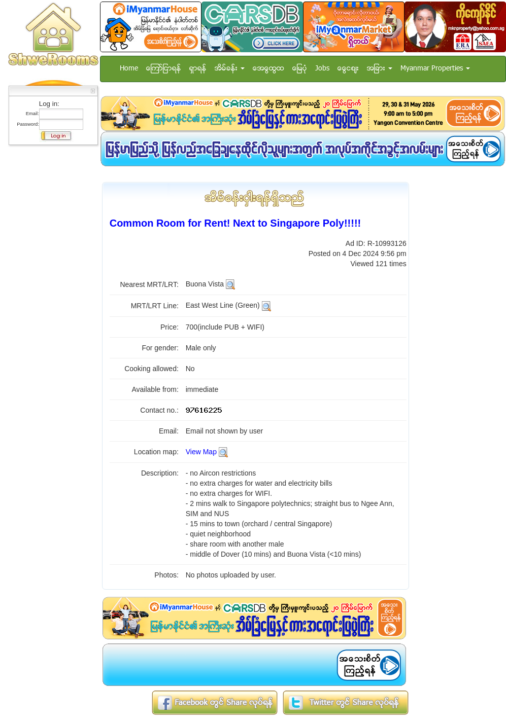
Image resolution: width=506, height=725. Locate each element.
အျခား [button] (379, 68)
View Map (201, 452)
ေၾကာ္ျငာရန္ (163, 68)
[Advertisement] (50, 302)
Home (129, 68)
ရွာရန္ (198, 68)
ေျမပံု (299, 68)
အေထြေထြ (268, 68)
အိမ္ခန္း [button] (230, 68)
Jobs (322, 68)
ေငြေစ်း (348, 68)
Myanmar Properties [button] (435, 68)
